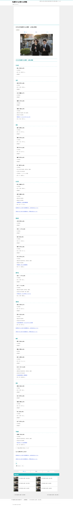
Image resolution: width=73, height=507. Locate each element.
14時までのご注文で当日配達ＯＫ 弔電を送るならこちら (26, 211)
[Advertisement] (36, 15)
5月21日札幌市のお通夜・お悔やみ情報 (46, 478)
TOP (17, 499)
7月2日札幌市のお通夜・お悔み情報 (46, 483)
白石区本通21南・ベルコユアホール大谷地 (25, 322)
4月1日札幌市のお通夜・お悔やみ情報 (24, 478)
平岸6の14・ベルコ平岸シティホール (24, 293)
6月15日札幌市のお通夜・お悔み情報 (20, 494)
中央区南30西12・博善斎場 (22, 375)
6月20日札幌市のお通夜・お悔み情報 (24, 488)
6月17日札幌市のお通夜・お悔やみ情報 (52, 494)
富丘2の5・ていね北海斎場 (22, 442)
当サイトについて (15, 4)
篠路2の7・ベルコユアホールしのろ (23, 116)
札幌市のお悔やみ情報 (20, 2)
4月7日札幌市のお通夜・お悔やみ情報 (24, 483)
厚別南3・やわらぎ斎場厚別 (22, 264)
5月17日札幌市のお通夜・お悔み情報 (46, 488)
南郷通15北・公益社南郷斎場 (22, 202)
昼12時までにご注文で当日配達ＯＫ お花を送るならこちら (27, 207)
